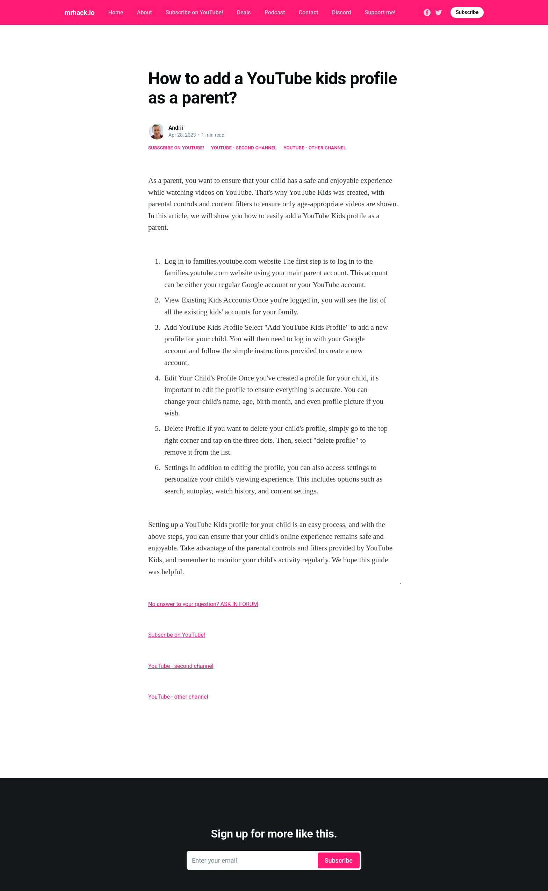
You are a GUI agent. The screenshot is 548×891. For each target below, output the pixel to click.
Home (115, 12)
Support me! (380, 12)
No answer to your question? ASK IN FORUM (203, 604)
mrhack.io (79, 12)
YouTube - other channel (315, 147)
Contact (308, 12)
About (144, 12)
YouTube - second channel (244, 147)
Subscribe (467, 12)
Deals (244, 12)
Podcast (275, 12)
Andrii (175, 127)
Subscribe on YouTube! (194, 12)
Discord (341, 12)
